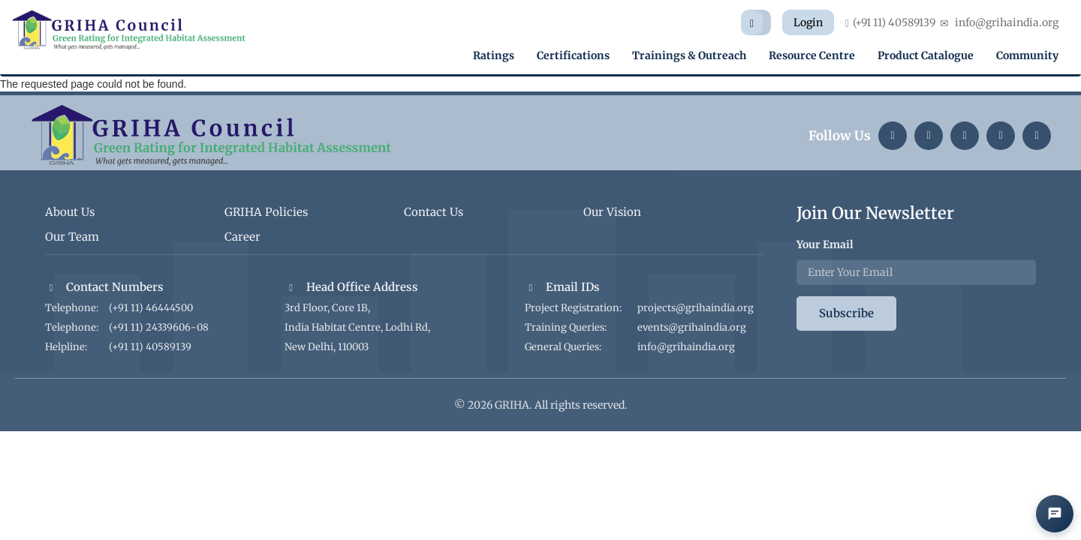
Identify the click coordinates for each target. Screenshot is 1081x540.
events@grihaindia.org (691, 327)
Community (1027, 55)
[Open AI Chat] (1054, 513)
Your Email (825, 244)
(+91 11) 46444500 (151, 308)
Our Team (72, 237)
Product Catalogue (926, 55)
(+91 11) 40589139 (150, 346)
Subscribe (846, 313)
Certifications (573, 55)
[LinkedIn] (892, 136)
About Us (70, 212)
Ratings (493, 55)
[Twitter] (964, 136)
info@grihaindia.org (686, 346)
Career (242, 237)
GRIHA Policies (266, 212)
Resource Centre (812, 55)
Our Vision (612, 212)
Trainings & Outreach (689, 55)
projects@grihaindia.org (695, 308)
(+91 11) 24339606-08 (159, 327)
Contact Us (433, 212)
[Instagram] (928, 136)
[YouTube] (1000, 136)
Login (808, 22)
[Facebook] (1036, 136)
